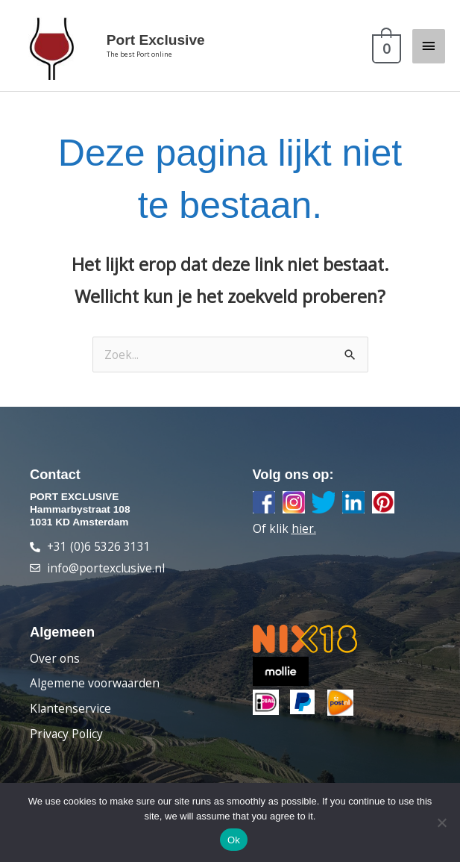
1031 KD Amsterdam (79, 530)
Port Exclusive (167, 45)
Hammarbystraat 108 (80, 517)
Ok (233, 840)
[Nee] (441, 822)
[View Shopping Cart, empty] (384, 49)
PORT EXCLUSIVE (74, 504)
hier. (304, 536)
